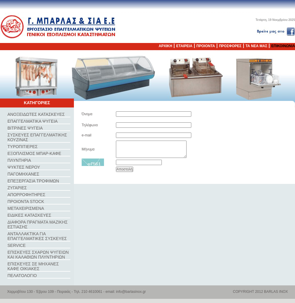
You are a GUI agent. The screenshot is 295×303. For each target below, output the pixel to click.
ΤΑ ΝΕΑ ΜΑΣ (256, 46)
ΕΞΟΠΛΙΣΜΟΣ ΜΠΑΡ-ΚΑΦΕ (34, 153)
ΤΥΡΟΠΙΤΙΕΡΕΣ (22, 146)
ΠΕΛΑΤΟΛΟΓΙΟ (22, 275)
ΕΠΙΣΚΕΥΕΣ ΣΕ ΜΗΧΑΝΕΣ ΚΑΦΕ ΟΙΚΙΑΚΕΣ (33, 266)
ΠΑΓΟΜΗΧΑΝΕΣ (23, 174)
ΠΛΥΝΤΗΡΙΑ (19, 160)
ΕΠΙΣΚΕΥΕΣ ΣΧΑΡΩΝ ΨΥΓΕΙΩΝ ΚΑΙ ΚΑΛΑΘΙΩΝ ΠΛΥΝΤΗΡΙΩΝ (38, 254)
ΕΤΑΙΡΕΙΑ (184, 46)
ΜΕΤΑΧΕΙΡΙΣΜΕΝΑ (25, 208)
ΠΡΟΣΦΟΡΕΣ (230, 46)
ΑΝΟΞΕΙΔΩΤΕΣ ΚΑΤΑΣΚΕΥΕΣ (36, 114)
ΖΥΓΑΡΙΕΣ (17, 187)
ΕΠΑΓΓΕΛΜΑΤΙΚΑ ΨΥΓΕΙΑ (32, 121)
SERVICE (16, 245)
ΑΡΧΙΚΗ (165, 46)
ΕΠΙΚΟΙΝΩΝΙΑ (283, 46)
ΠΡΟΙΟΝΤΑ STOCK (25, 201)
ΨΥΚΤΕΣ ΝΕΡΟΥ (23, 167)
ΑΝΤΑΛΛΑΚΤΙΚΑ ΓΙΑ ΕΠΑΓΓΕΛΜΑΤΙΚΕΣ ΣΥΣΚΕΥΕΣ (37, 236)
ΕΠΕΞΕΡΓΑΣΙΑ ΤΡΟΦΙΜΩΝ (33, 181)
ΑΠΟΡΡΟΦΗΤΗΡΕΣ (26, 194)
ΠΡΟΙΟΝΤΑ (205, 46)
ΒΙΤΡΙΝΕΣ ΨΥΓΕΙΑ (25, 128)
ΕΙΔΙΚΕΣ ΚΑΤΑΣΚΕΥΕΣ (29, 215)
